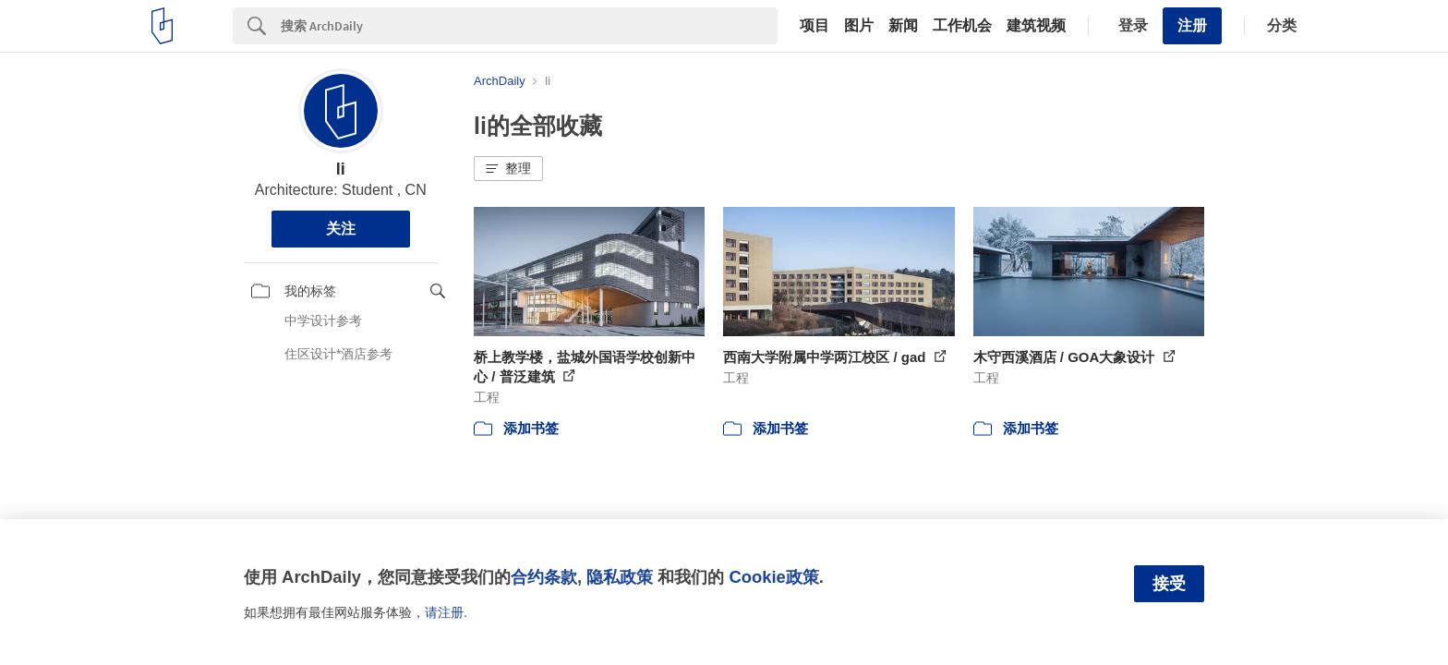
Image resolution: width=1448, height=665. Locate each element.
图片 (859, 25)
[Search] (529, 25)
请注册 (444, 612)
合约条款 (544, 576)
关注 (341, 228)
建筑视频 (1036, 25)
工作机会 (962, 25)
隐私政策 (619, 576)
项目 (814, 25)
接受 (1169, 583)
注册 (1192, 25)
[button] (508, 169)
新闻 (903, 25)
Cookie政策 (773, 576)
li (340, 169)
